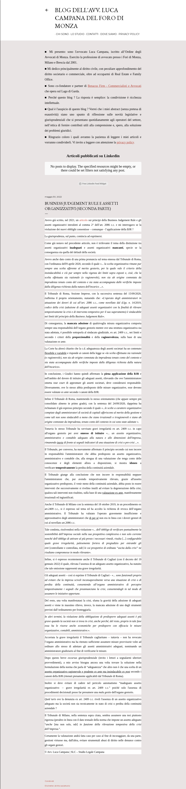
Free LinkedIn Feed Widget (92, 183)
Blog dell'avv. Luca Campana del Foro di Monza (89, 18)
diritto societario (62, 785)
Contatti (91, 34)
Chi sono (61, 34)
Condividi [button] (49, 781)
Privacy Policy (127, 34)
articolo (83, 220)
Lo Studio (76, 34)
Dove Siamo (107, 34)
